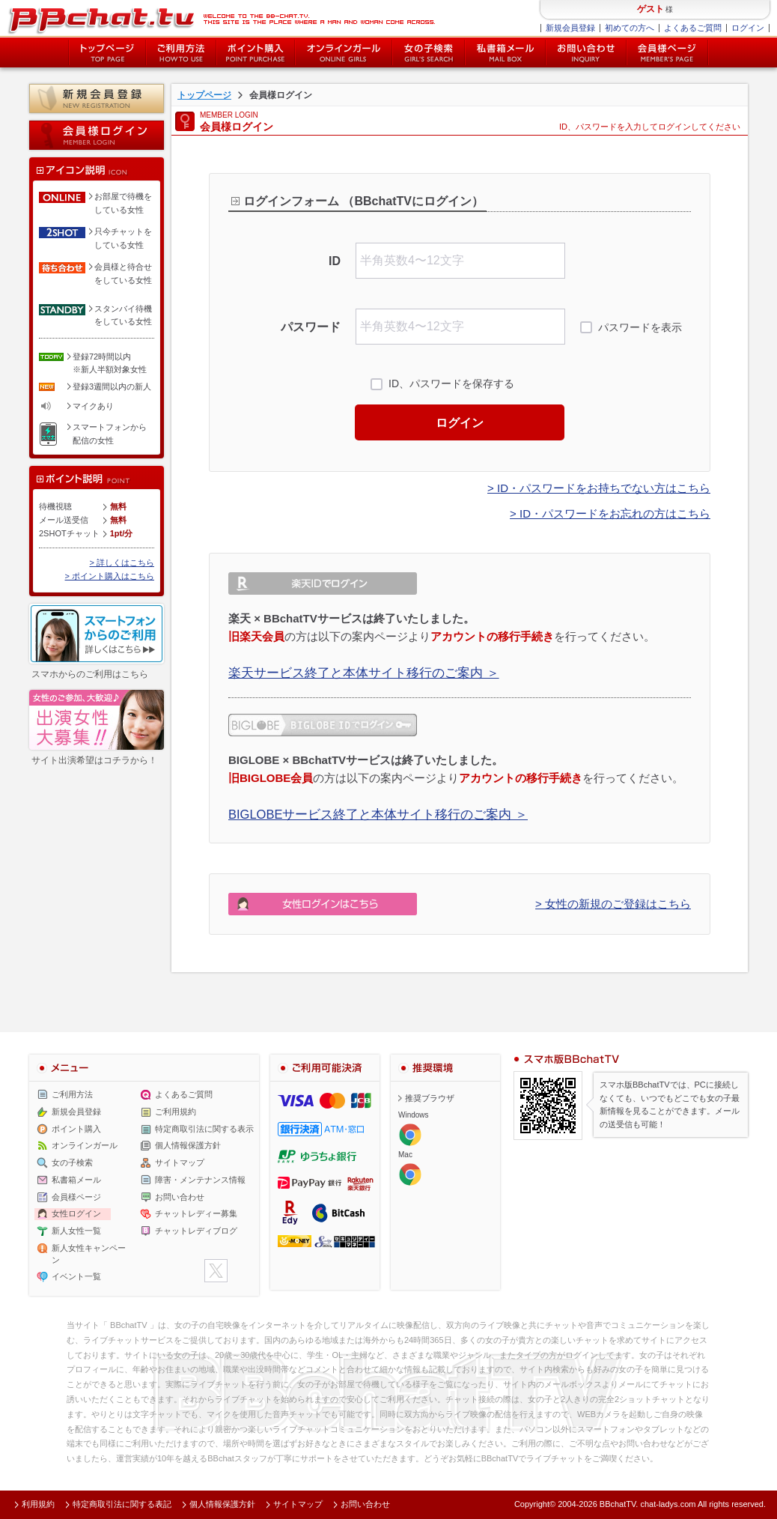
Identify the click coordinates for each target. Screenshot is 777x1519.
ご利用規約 (175, 1111)
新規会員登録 (570, 27)
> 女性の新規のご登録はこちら (613, 903)
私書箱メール (505, 52)
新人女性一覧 (76, 1230)
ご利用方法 (181, 52)
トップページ (107, 52)
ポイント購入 (255, 52)
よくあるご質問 (693, 27)
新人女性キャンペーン (89, 1253)
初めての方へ (629, 27)
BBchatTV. (619, 1504)
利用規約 (38, 1504)
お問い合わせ (586, 52)
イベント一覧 (76, 1276)
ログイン (747, 27)
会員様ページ (668, 52)
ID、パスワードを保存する (451, 383)
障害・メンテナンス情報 (200, 1179)
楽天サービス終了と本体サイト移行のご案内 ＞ (363, 672)
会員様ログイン (96, 135)
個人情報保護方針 (188, 1145)
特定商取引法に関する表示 (204, 1128)
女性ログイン (76, 1213)
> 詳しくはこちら (122, 562)
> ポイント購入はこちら (109, 575)
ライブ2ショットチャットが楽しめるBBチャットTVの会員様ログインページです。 (221, 18)
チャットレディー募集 (196, 1213)
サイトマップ (179, 1162)
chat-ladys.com (667, 1504)
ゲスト (650, 9)
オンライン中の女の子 (343, 52)
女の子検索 (428, 52)
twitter (216, 1271)
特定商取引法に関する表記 (122, 1504)
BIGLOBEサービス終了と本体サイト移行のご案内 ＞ (378, 814)
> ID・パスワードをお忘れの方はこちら (610, 513)
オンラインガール (85, 1145)
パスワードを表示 (640, 327)
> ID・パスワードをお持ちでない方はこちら (598, 488)
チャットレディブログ (196, 1230)
